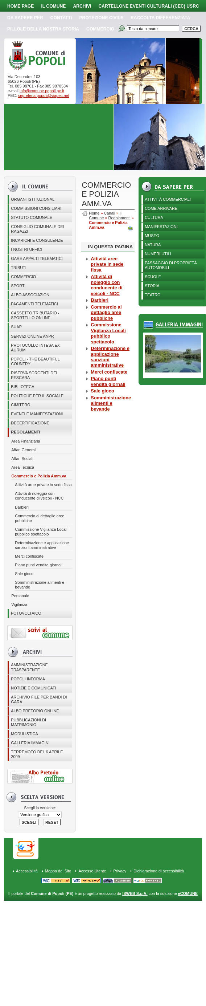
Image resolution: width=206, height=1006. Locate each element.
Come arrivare (161, 208)
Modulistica (24, 734)
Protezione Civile (101, 17)
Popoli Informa (28, 679)
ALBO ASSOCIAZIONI (30, 295)
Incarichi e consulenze (37, 240)
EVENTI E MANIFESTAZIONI (37, 414)
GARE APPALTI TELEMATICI (36, 258)
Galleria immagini (30, 743)
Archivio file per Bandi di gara (39, 699)
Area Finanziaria (25, 441)
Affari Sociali (22, 458)
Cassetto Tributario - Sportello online (35, 315)
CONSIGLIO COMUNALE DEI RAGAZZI (37, 228)
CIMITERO (20, 405)
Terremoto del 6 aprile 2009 (37, 754)
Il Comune (53, 6)
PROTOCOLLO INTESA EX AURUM (35, 347)
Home (94, 213)
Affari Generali (23, 450)
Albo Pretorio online (35, 711)
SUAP (16, 327)
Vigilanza (19, 604)
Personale (20, 596)
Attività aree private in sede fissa (43, 484)
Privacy (120, 871)
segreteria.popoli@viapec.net (43, 95)
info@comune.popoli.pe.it (42, 91)
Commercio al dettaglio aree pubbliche (39, 518)
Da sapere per (25, 17)
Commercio (100, 29)
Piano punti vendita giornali (38, 565)
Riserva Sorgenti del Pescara (34, 375)
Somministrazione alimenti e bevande (39, 584)
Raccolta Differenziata (160, 17)
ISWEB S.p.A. (134, 893)
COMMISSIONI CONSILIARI (36, 208)
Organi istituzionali (33, 199)
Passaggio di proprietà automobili (171, 265)
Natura (153, 245)
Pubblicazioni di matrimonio (28, 722)
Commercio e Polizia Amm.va (38, 476)
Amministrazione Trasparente (29, 667)
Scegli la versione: (40, 808)
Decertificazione (30, 423)
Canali (109, 213)
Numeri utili (158, 254)
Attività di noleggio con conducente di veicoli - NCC (39, 495)
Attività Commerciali (168, 199)
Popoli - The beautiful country (35, 361)
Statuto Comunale (31, 217)
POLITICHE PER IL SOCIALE (37, 396)
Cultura (154, 217)
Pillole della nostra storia (43, 29)
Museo (152, 235)
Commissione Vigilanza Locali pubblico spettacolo (41, 531)
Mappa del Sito (58, 871)
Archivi (82, 6)
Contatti (61, 17)
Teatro (152, 295)
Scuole (153, 276)
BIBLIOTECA (22, 386)
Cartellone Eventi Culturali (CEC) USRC (148, 6)
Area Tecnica (22, 467)
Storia (152, 286)
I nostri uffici (26, 249)
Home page (20, 6)
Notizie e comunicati (33, 688)
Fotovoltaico (26, 613)
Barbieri (21, 507)
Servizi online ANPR (32, 336)
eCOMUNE (188, 893)
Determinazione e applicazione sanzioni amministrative (42, 545)
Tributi (18, 267)
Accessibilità (27, 871)
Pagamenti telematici (34, 304)
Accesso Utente (92, 871)
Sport (17, 286)
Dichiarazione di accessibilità (158, 871)
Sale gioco (24, 573)
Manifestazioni (161, 226)
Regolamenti (25, 432)
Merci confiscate (29, 556)
